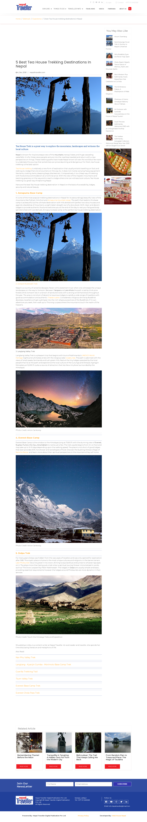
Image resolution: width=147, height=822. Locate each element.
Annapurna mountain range (59, 200)
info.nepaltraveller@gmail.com (119, 806)
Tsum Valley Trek (24, 678)
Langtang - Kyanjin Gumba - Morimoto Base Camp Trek (43, 664)
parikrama (111, 9)
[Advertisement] (59, 44)
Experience (37, 19)
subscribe (122, 784)
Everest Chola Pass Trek (28, 693)
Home (18, 19)
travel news (90, 9)
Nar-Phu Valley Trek (25, 657)
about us (122, 9)
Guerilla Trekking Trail (27, 671)
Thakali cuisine (54, 298)
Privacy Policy (83, 816)
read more (24, 766)
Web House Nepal (119, 816)
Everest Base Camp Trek (28, 686)
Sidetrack (26, 19)
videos (101, 9)
